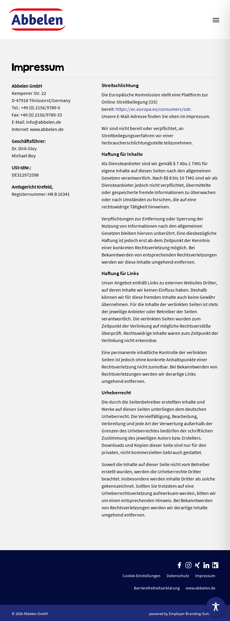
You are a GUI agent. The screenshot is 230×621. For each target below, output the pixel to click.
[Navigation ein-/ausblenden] (216, 19)
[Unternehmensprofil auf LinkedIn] (206, 564)
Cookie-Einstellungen (141, 575)
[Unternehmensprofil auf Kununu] (215, 564)
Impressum (205, 575)
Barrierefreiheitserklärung (157, 588)
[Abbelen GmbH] (37, 19)
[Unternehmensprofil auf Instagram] (188, 564)
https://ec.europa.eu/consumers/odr (153, 109)
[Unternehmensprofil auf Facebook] (179, 564)
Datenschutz (178, 575)
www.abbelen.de (200, 588)
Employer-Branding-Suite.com (193, 613)
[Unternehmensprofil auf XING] (197, 564)
